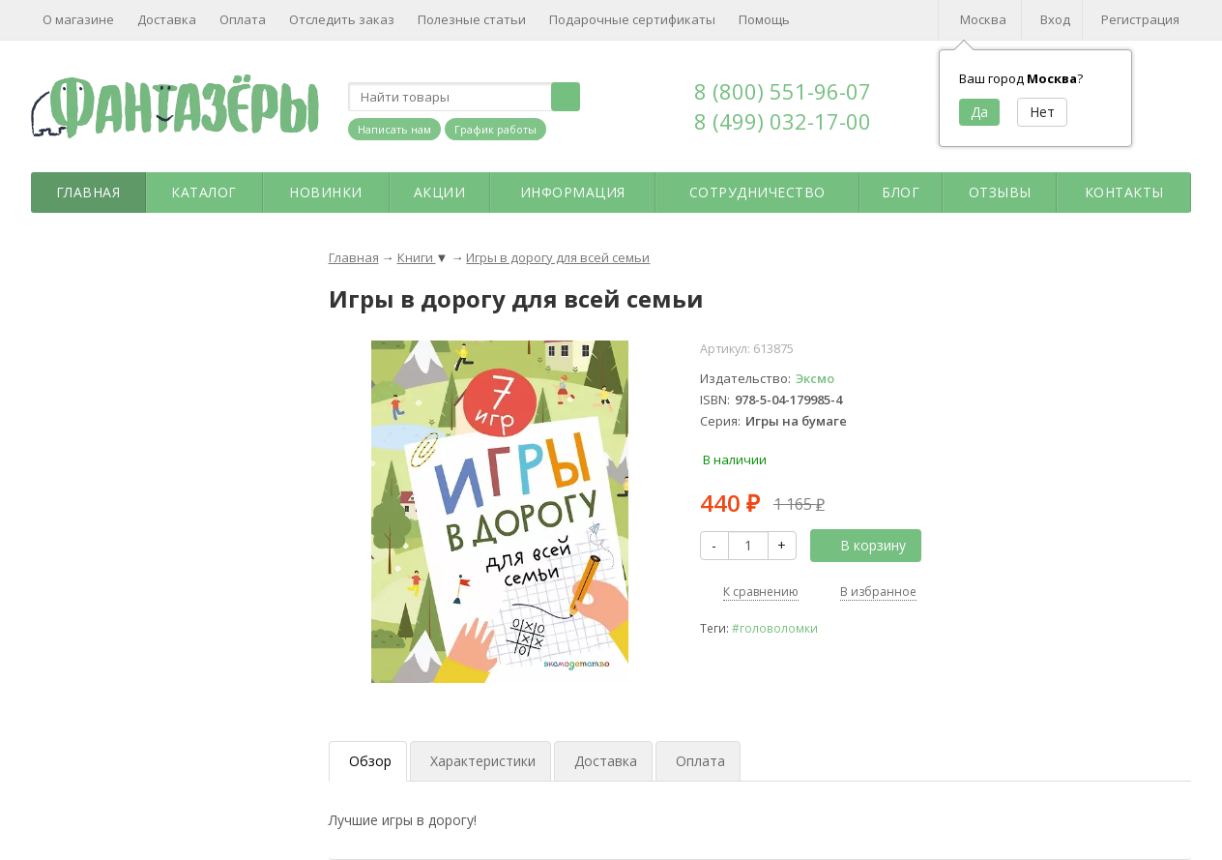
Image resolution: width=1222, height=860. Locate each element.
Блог (900, 192)
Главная (88, 192)
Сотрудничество (757, 192)
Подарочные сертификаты (632, 19)
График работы (495, 129)
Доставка (166, 19)
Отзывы (1000, 192)
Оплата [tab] (700, 761)
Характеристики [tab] (483, 761)
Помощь (764, 19)
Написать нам (394, 129)
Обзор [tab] (370, 761)
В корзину (862, 545)
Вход (1055, 19)
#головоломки (775, 628)
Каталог (204, 192)
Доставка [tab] (605, 761)
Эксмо (815, 378)
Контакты (1124, 192)
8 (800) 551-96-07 (782, 90)
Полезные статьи (472, 19)
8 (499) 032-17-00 (782, 120)
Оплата (242, 19)
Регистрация (1140, 19)
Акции (440, 192)
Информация (573, 192)
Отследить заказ (341, 19)
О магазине (78, 19)
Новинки (326, 192)
